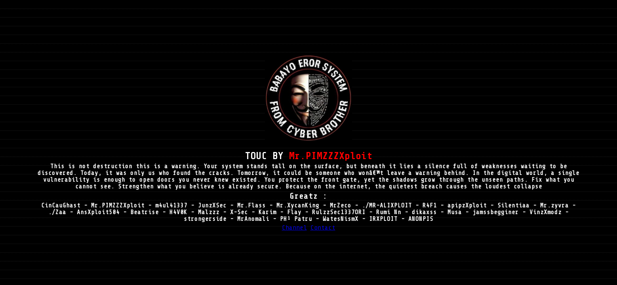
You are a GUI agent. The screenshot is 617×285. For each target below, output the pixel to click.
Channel (294, 227)
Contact (322, 227)
